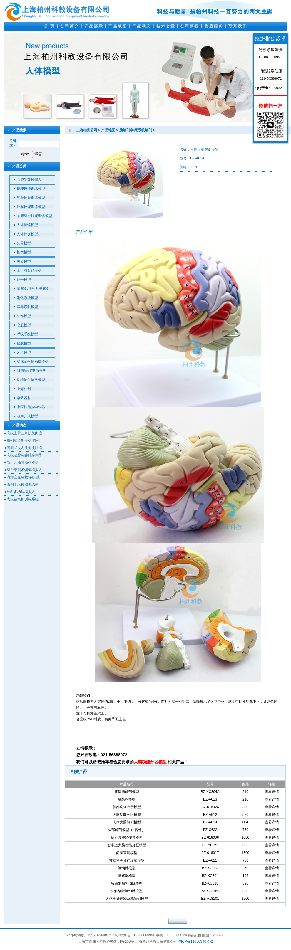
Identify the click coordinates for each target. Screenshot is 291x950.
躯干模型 (24, 280)
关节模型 (24, 261)
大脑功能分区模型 (127, 815)
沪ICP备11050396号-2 (195, 941)
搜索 (25, 154)
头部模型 (24, 316)
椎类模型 (24, 252)
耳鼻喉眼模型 (27, 307)
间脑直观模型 (126, 853)
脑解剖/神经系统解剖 (33, 289)
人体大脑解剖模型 (127, 822)
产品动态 (141, 26)
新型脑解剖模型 (126, 792)
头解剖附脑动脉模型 (127, 891)
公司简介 (69, 26)
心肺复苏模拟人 (29, 179)
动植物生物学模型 (31, 380)
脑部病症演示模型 (127, 807)
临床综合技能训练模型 (34, 216)
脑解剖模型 (127, 876)
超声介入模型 (27, 416)
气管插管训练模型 (31, 198)
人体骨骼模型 (27, 225)
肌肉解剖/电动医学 (31, 371)
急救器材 (24, 398)
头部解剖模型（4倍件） (126, 830)
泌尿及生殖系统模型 (32, 361)
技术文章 (165, 26)
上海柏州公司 (86, 130)
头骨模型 (24, 243)
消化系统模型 (27, 298)
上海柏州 (24, 389)
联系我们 (237, 26)
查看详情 (272, 792)
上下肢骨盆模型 (29, 270)
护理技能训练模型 (31, 188)
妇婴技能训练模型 (31, 207)
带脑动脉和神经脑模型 (126, 860)
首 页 (49, 26)
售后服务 (213, 26)
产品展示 (93, 26)
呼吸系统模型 (27, 334)
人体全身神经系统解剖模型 (127, 899)
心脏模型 (24, 325)
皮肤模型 (24, 343)
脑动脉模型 (127, 868)
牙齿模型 (24, 352)
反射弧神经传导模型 (127, 837)
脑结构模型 (127, 799)
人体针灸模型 (27, 234)
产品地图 (117, 26)
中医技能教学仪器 (31, 407)
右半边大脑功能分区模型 (126, 845)
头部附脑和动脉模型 (127, 883)
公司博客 (189, 26)
